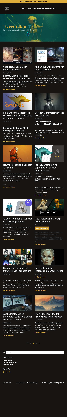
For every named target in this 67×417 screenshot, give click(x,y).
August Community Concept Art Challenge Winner (17, 237)
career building (8, 390)
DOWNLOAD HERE (42, 248)
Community (48, 8)
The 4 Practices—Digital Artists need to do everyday (48, 342)
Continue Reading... (9, 94)
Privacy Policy (32, 413)
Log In (61, 8)
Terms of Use (20, 413)
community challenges (11, 393)
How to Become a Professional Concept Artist (48, 292)
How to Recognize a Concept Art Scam (15, 180)
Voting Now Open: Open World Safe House (14, 71)
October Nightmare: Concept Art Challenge (49, 119)
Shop (23, 8)
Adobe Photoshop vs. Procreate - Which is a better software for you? (16, 344)
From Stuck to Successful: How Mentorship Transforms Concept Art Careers (16, 124)
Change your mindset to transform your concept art (16, 292)
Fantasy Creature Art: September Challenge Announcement (48, 182)
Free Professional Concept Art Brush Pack (46, 237)
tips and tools (8, 395)
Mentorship (40, 8)
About (55, 8)
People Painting (31, 8)
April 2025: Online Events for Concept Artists (47, 71)
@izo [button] (23, 247)
